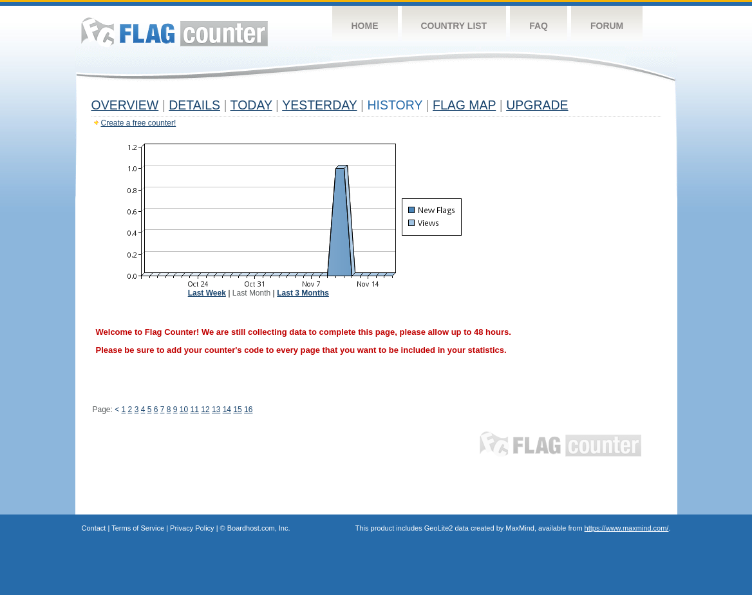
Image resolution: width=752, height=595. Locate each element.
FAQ (538, 26)
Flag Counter (174, 31)
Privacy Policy (192, 528)
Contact (94, 528)
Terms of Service (137, 528)
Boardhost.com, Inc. (258, 528)
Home (365, 26)
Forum (606, 26)
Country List (454, 26)
